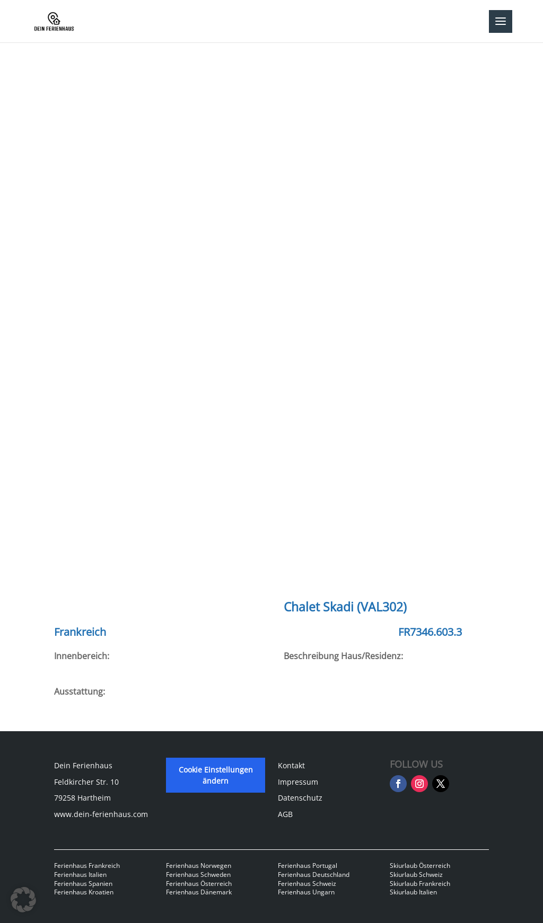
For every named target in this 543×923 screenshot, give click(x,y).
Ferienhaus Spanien (83, 883)
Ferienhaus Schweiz (307, 883)
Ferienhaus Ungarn (306, 892)
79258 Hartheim (82, 798)
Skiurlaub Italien (413, 892)
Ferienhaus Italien (80, 874)
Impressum (298, 782)
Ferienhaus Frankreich (87, 865)
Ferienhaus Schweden (198, 874)
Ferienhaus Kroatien (83, 892)
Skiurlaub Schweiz (416, 874)
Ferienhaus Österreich (199, 883)
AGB (285, 814)
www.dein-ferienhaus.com (101, 814)
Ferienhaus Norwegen (198, 865)
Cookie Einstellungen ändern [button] (216, 775)
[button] (23, 899)
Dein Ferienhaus (83, 765)
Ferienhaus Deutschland (313, 874)
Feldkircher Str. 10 (86, 782)
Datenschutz (300, 798)
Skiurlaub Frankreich (420, 883)
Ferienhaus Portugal (307, 865)
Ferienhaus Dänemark (199, 892)
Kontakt (291, 765)
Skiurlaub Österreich (420, 865)
